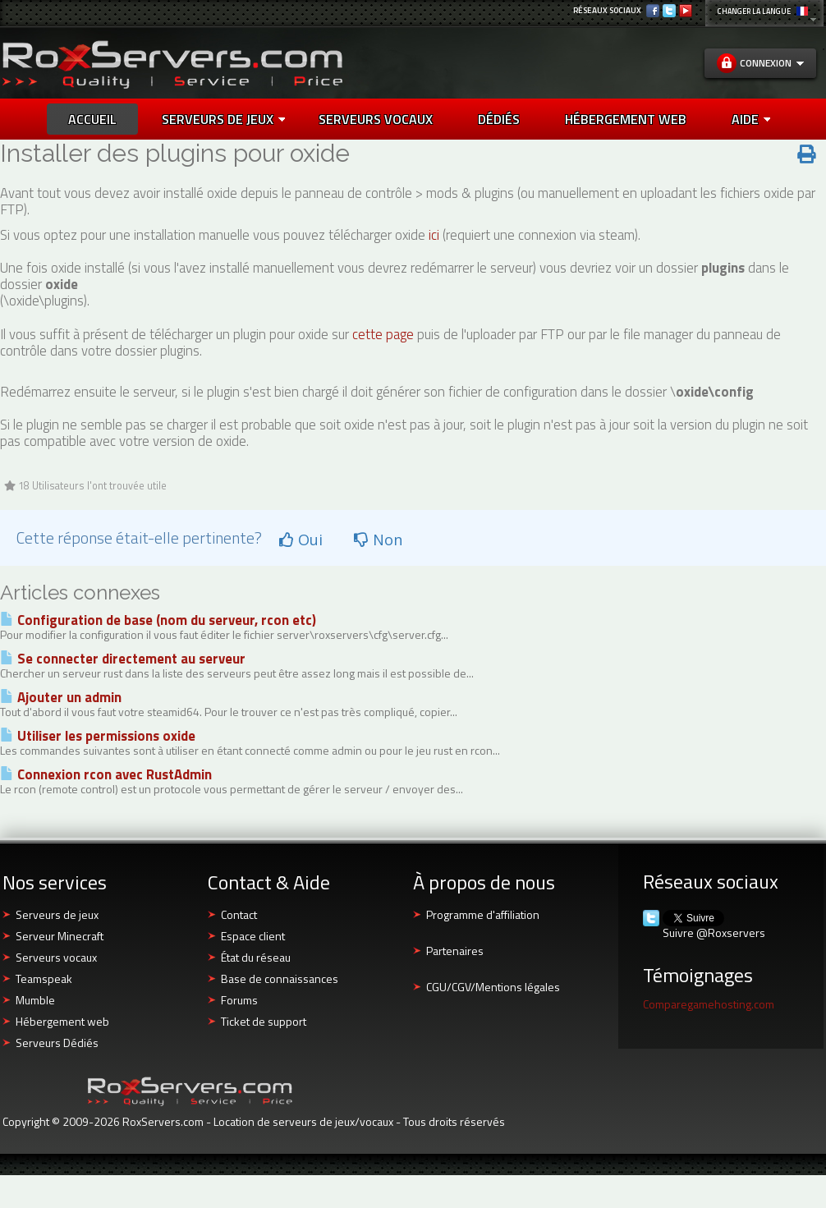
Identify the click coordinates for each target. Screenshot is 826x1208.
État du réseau (256, 957)
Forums (239, 999)
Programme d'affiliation (482, 914)
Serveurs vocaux (56, 957)
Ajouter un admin (61, 697)
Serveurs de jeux (223, 119)
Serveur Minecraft (59, 935)
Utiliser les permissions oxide (97, 735)
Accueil (92, 119)
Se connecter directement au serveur (123, 658)
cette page (383, 334)
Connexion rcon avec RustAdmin (106, 774)
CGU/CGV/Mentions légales (493, 986)
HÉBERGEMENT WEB (625, 119)
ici (434, 235)
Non (378, 539)
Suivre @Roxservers (714, 932)
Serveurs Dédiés (57, 1042)
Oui (301, 539)
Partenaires (455, 950)
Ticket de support (263, 1021)
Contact (239, 914)
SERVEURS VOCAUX (376, 119)
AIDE (751, 119)
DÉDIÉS (499, 119)
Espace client (253, 935)
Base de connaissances (279, 978)
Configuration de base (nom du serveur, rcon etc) (158, 620)
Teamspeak (44, 978)
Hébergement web (62, 1021)
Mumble (35, 999)
